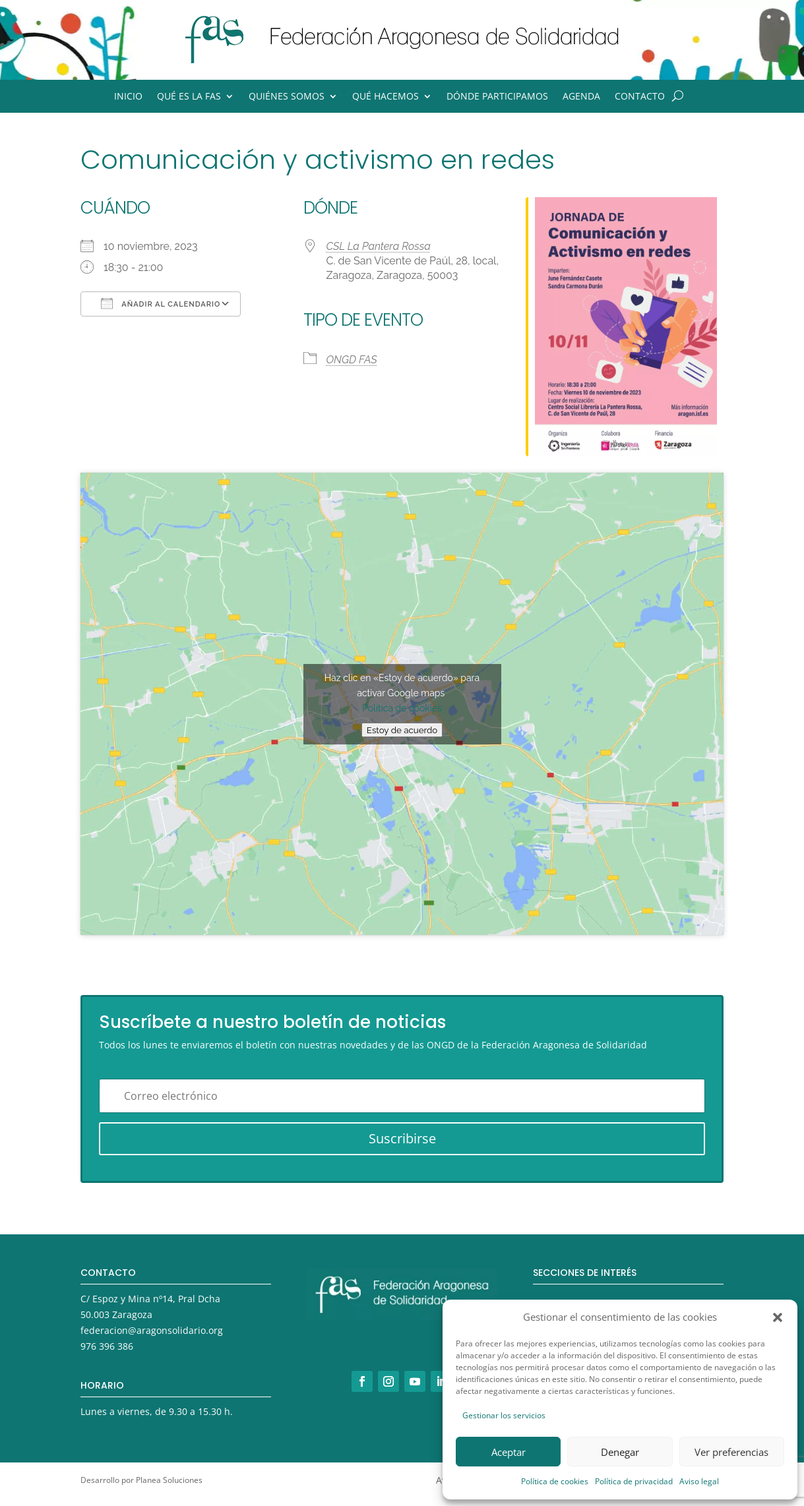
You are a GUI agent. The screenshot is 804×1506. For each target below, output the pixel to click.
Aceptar (508, 1452)
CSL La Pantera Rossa (378, 246)
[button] (777, 1317)
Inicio (128, 97)
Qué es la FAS (189, 97)
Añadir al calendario (160, 303)
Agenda (581, 97)
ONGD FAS (351, 359)
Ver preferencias (731, 1452)
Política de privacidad (634, 1481)
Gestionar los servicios (503, 1415)
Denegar (620, 1452)
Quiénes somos (287, 97)
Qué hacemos (385, 97)
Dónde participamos (497, 97)
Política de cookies (554, 1481)
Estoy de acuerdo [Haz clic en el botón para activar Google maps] (402, 730)
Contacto (640, 97)
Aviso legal (699, 1481)
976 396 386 (106, 1346)
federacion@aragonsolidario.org (151, 1330)
